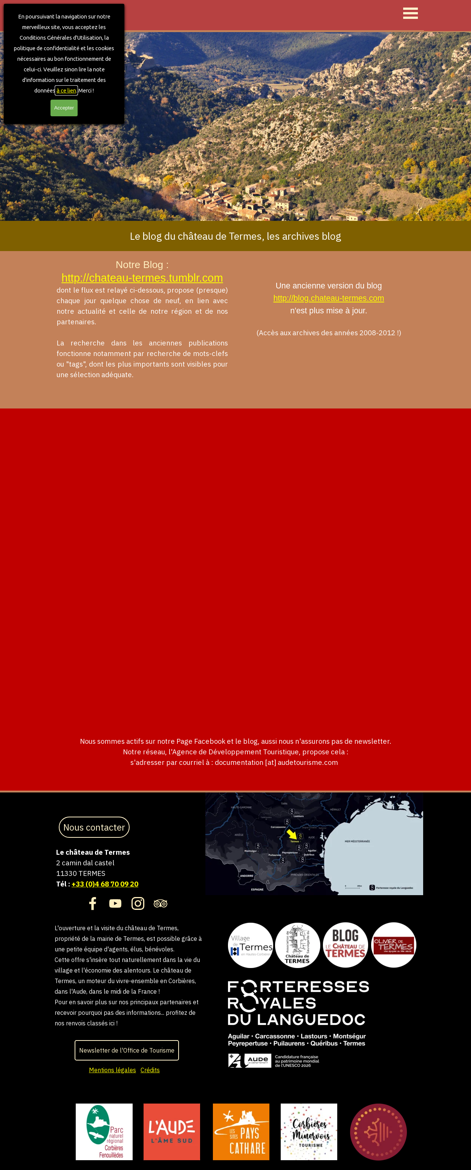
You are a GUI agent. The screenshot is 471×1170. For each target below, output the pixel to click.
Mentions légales (112, 1070)
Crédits (150, 1070)
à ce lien (66, 90)
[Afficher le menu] (410, 13)
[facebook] (92, 903)
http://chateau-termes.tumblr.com (142, 277)
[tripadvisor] (160, 903)
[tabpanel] (235, 236)
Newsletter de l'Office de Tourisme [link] (126, 1050)
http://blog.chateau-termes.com (328, 298)
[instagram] (137, 903)
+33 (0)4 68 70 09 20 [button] (105, 883)
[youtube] (115, 903)
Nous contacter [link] (94, 827)
